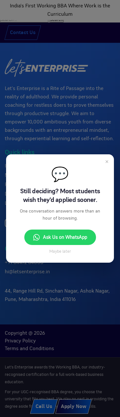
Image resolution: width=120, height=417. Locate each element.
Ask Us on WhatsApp (60, 237)
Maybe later (60, 251)
